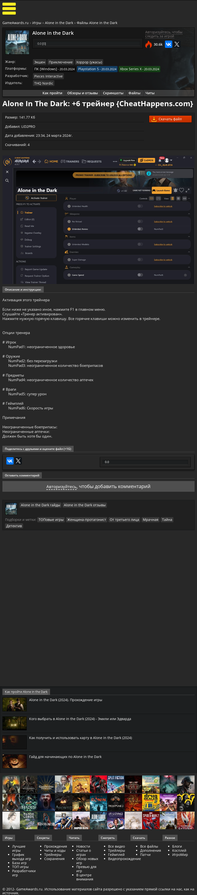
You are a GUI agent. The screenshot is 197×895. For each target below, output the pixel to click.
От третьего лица (116, 535)
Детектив (170, 535)
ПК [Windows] (44, 68)
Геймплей (116, 863)
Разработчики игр (24, 882)
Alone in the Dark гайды (38, 520)
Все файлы (149, 855)
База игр (19, 872)
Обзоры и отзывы (82, 91)
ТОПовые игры (50, 535)
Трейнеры (52, 863)
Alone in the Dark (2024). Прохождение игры (69, 708)
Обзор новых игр (87, 870)
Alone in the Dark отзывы (77, 520)
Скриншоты (113, 91)
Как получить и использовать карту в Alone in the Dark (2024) (86, 746)
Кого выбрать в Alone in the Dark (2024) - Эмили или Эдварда (85, 727)
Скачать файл (167, 117)
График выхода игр (21, 865)
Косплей (179, 859)
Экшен (39, 62)
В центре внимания (84, 886)
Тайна (155, 535)
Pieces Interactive (47, 75)
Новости (83, 855)
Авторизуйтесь (61, 502)
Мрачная (140, 535)
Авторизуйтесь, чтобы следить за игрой (163, 34)
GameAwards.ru (15, 22)
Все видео (116, 855)
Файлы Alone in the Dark (97, 22)
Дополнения (150, 859)
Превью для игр (86, 878)
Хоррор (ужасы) (85, 62)
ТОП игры (20, 876)
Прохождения (55, 855)
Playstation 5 (85, 68)
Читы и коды (55, 859)
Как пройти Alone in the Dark (26, 701)
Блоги (177, 855)
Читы (150, 91)
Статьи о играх (83, 861)
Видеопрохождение (124, 868)
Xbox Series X (125, 68)
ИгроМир (180, 863)
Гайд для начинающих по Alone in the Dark (69, 765)
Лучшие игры (19, 857)
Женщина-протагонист (82, 535)
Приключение (58, 62)
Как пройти (52, 91)
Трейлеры (116, 859)
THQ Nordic (42, 82)
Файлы (134, 91)
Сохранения (54, 868)
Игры (36, 22)
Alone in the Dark (59, 22)
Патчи (145, 863)
